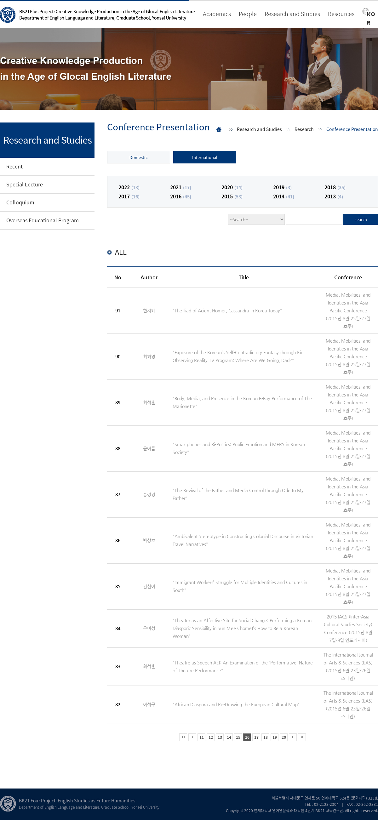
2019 (282, 187)
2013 (333, 196)
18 (265, 737)
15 (238, 737)
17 (256, 737)
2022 (129, 187)
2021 (180, 187)
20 (284, 737)
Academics (217, 13)
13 (220, 737)
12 (211, 737)
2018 (335, 187)
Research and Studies (292, 13)
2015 (232, 196)
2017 (129, 196)
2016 (180, 196)
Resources (341, 13)
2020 (232, 187)
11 (201, 737)
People (248, 13)
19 (274, 737)
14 (229, 737)
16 (247, 737)
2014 (283, 196)
